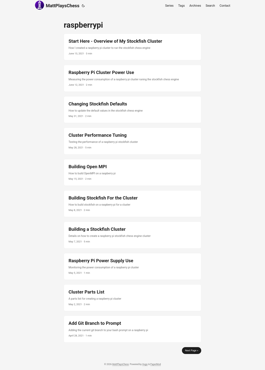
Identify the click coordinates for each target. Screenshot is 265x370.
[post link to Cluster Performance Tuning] (132, 141)
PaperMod (155, 364)
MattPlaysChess (57, 5)
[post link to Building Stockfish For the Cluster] (132, 204)
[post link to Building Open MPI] (132, 172)
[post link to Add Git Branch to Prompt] (132, 329)
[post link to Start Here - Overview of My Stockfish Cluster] (132, 47)
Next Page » (191, 350)
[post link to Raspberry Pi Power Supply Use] (132, 266)
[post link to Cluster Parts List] (132, 298)
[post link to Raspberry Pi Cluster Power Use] (132, 78)
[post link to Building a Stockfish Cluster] (132, 235)
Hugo (145, 364)
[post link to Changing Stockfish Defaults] (132, 110)
